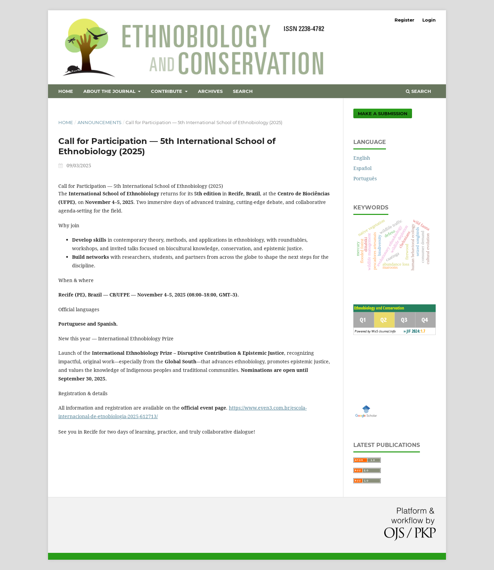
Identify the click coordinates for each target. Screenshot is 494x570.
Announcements (99, 122)
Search (243, 91)
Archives (210, 91)
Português (365, 178)
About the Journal (110, 91)
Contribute (167, 91)
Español (362, 168)
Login (429, 20)
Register (404, 20)
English (361, 158)
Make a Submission (383, 113)
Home (65, 91)
